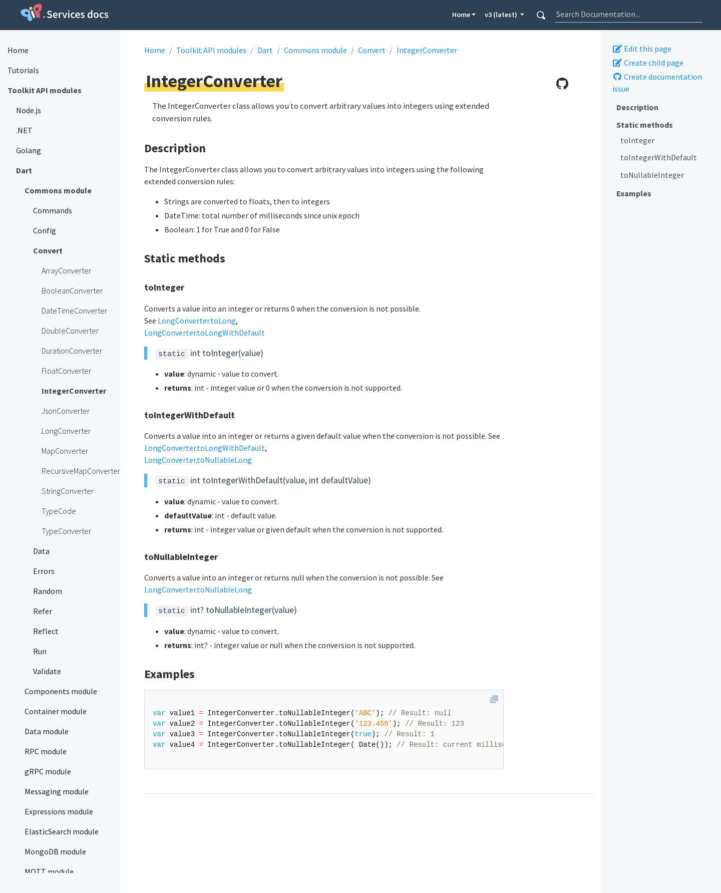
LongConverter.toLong (197, 321)
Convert (372, 50)
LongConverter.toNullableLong (198, 460)
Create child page (647, 63)
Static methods (644, 125)
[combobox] (628, 14)
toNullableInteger (652, 175)
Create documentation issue (657, 83)
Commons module (315, 50)
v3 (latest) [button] (502, 14)
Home (461, 14)
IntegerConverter (427, 50)
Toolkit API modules (211, 50)
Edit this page (641, 49)
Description (637, 107)
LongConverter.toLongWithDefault (204, 333)
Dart (265, 50)
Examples (633, 193)
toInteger (637, 140)
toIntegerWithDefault (658, 157)
